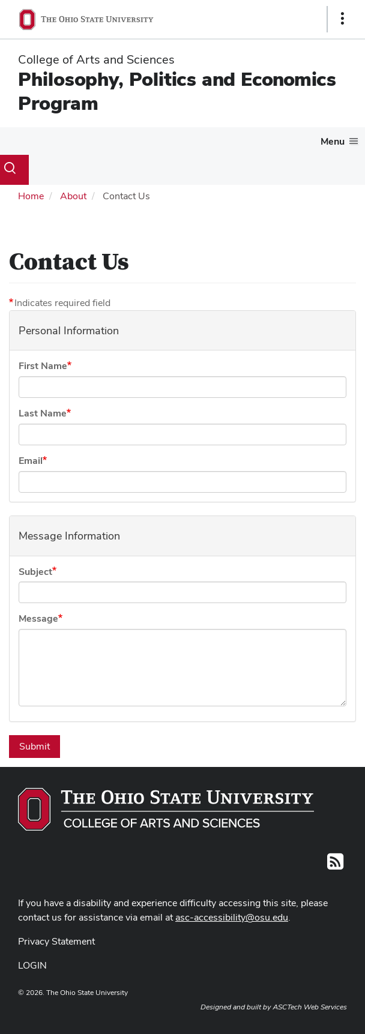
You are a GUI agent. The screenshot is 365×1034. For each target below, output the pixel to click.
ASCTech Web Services (310, 1007)
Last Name (43, 413)
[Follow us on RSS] (335, 865)
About (73, 196)
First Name (43, 365)
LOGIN (32, 965)
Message (38, 618)
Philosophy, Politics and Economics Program (177, 91)
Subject (35, 571)
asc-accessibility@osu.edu (231, 917)
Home (31, 196)
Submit (34, 746)
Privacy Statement (56, 941)
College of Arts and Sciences (96, 59)
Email (31, 460)
